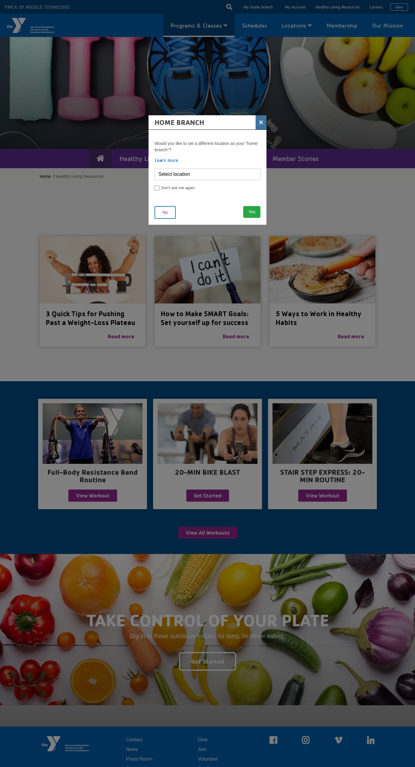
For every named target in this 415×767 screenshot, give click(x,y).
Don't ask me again (178, 187)
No (165, 212)
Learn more (166, 160)
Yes (251, 211)
